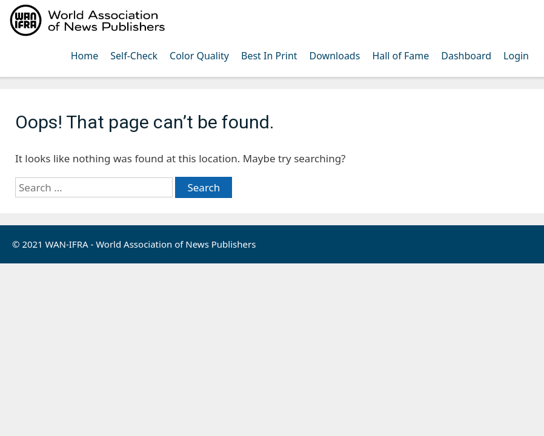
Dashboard (466, 55)
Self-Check (134, 55)
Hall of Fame (400, 55)
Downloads (335, 55)
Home (85, 55)
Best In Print (269, 55)
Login (516, 55)
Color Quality (199, 55)
